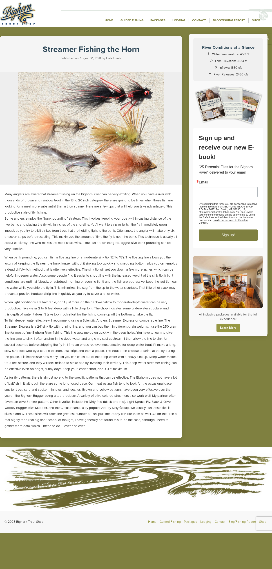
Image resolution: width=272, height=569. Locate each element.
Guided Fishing (131, 20)
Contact (199, 20)
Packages (157, 20)
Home (109, 20)
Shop (256, 20)
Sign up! (228, 235)
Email (203, 182)
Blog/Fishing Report (229, 20)
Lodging (178, 20)
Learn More (228, 328)
